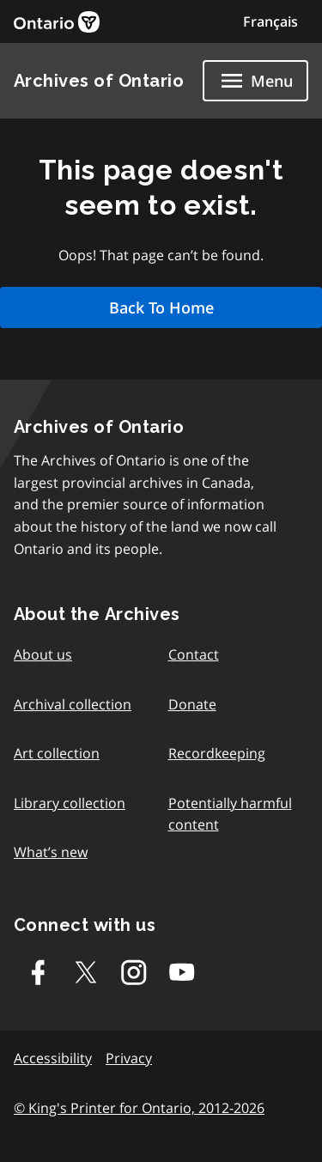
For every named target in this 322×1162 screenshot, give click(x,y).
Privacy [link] (129, 1058)
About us (43, 654)
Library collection (69, 803)
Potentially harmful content (230, 814)
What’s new (51, 852)
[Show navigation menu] (255, 80)
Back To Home (161, 307)
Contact (193, 654)
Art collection (57, 753)
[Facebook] (38, 972)
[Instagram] (134, 972)
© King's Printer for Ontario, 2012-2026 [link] (139, 1107)
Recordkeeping (216, 753)
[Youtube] (182, 972)
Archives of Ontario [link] (99, 80)
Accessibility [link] (53, 1058)
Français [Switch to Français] (270, 21)
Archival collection (72, 704)
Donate (192, 704)
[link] (57, 22)
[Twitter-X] (86, 972)
